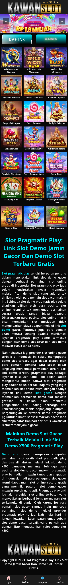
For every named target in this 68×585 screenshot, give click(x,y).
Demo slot (10, 454)
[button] (6, 21)
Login (9, 580)
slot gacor (43, 393)
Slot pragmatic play (16, 273)
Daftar (17, 39)
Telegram (42, 580)
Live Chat (59, 580)
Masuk (51, 38)
